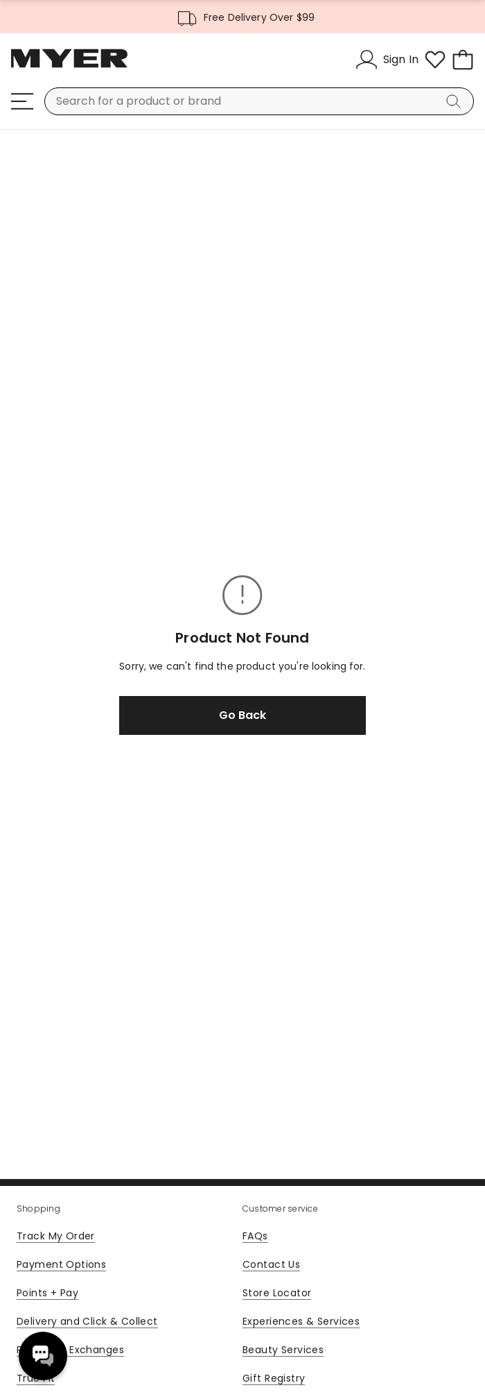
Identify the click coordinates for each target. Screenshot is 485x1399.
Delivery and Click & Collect (87, 1321)
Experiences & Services (301, 1321)
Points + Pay (47, 1293)
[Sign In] (386, 60)
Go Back (242, 715)
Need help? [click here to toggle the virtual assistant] (43, 1356)
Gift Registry (273, 1378)
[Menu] (22, 101)
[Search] (456, 101)
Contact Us (271, 1264)
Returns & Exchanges (70, 1350)
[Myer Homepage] (69, 66)
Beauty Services (283, 1350)
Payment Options (61, 1264)
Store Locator (276, 1293)
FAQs (255, 1236)
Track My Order (56, 1236)
